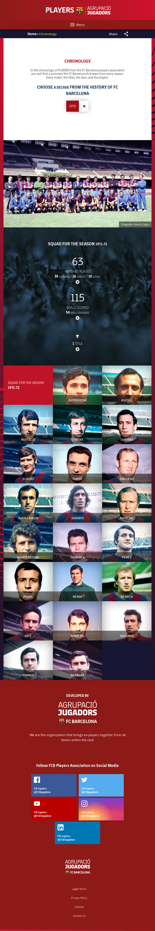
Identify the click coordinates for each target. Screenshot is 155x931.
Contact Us (79, 915)
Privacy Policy (79, 898)
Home (32, 34)
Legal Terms (79, 889)
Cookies (79, 907)
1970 (72, 106)
